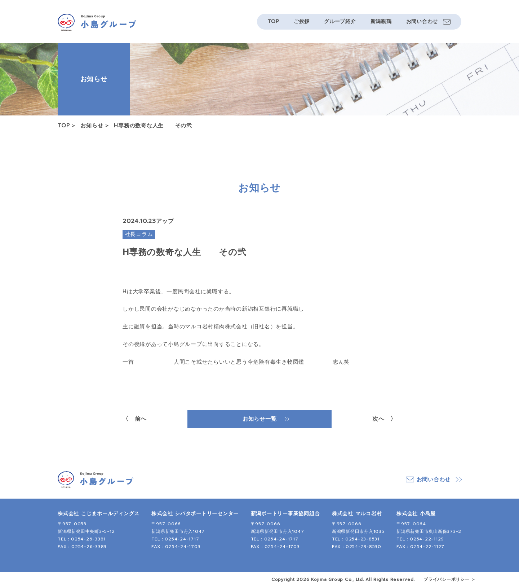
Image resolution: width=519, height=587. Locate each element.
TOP (273, 21)
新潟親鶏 (381, 21)
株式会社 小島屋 (416, 513)
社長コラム (139, 234)
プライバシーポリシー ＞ (449, 579)
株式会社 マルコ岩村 (357, 513)
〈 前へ (135, 419)
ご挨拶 (302, 21)
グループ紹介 (340, 21)
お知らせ (91, 126)
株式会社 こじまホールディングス (98, 513)
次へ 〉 (384, 419)
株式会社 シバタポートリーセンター (195, 513)
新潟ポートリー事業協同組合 (285, 513)
